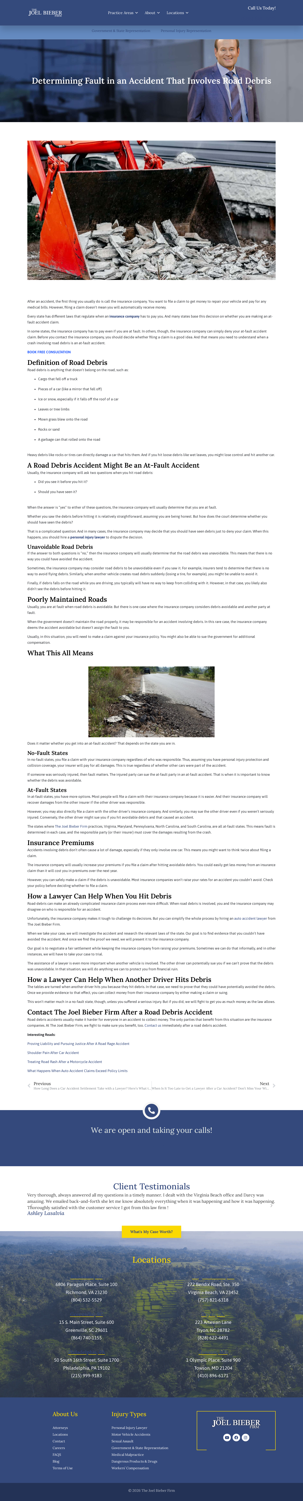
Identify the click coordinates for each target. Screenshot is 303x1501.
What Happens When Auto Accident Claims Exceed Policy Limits (77, 1071)
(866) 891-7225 (258, 18)
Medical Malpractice (128, 1454)
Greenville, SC (86, 1314)
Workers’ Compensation (130, 1467)
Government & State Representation (121, 30)
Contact (59, 1441)
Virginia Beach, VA (213, 1276)
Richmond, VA (86, 1276)
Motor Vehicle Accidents (131, 1434)
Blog (56, 1461)
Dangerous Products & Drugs (134, 1461)
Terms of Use (63, 1467)
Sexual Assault (122, 1441)
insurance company (124, 316)
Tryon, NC (213, 1314)
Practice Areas (123, 13)
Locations (178, 13)
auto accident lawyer (250, 918)
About (152, 13)
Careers (59, 1447)
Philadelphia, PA (86, 1351)
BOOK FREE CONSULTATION (49, 352)
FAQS (57, 1454)
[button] (31, 1206)
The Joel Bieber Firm (71, 826)
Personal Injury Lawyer (129, 1427)
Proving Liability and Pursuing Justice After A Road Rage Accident (78, 1044)
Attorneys (60, 1427)
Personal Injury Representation (187, 30)
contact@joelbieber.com (236, 1449)
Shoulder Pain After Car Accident (53, 1053)
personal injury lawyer (87, 537)
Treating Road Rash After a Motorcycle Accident (64, 1062)
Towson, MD (213, 1351)
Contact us (153, 1025)
